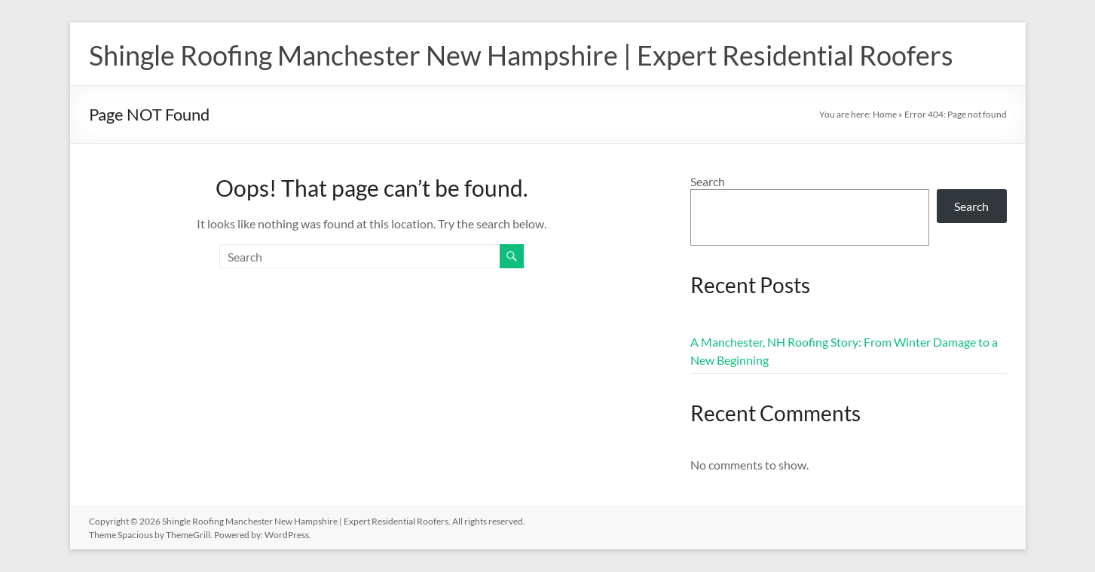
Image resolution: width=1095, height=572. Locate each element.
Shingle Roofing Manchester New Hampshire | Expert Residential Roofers (521, 55)
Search (707, 181)
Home (885, 114)
